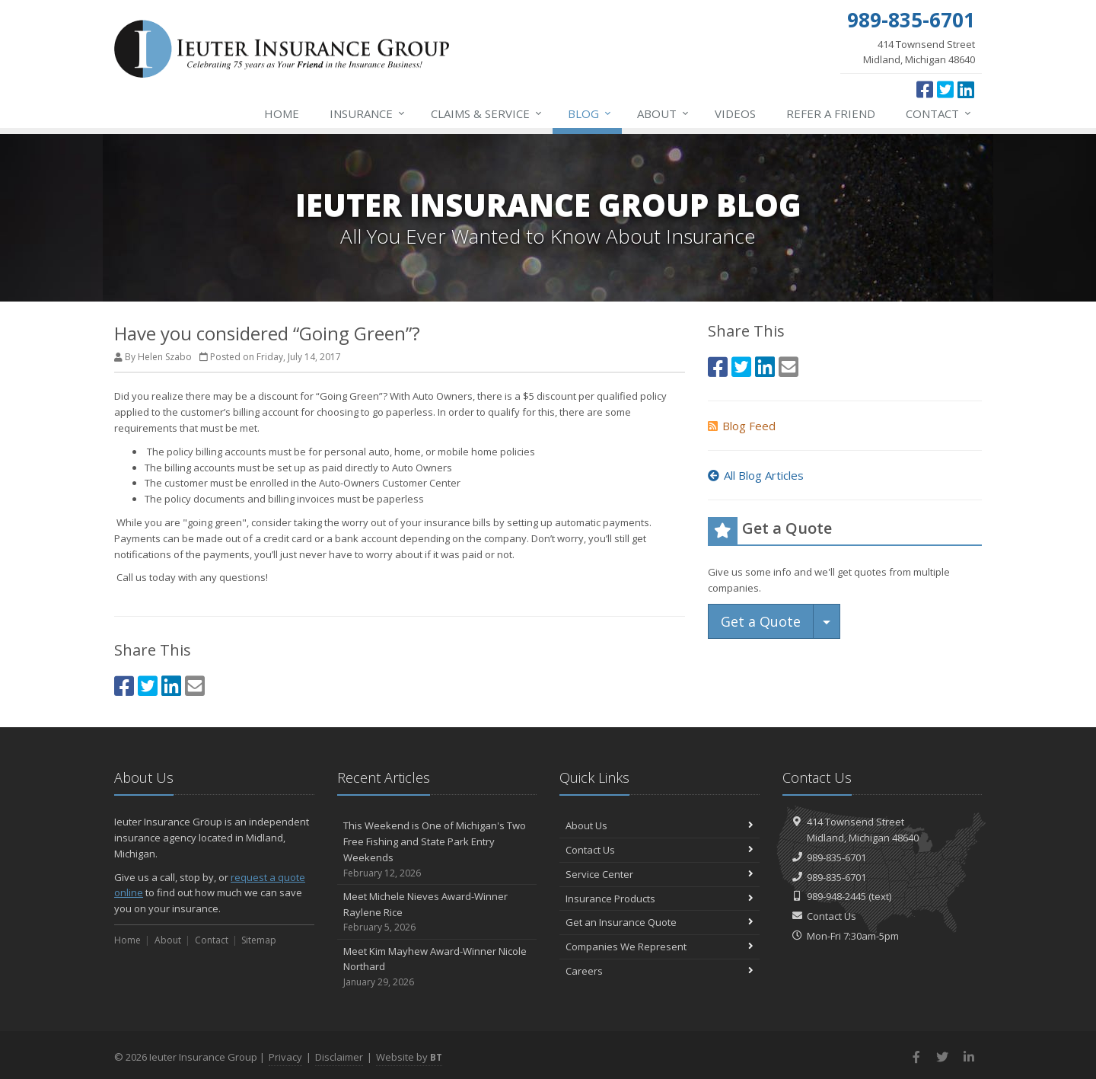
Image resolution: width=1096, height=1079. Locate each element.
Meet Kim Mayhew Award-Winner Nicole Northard (437, 967)
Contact (939, 113)
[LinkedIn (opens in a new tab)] (965, 89)
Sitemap (258, 940)
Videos (735, 113)
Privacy (285, 1057)
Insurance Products (660, 898)
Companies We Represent (660, 946)
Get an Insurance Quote (660, 922)
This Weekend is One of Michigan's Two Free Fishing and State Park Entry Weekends (437, 849)
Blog (590, 113)
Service (487, 113)
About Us (660, 825)
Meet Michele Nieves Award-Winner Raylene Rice (437, 912)
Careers (660, 971)
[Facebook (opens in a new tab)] (924, 89)
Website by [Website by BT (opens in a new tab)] (409, 1057)
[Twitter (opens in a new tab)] (945, 89)
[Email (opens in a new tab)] (195, 685)
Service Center (660, 874)
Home (281, 113)
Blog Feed (742, 425)
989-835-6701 (836, 857)
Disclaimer (339, 1057)
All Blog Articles (756, 475)
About (663, 113)
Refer (830, 113)
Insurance (368, 113)
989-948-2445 (836, 896)
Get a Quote (761, 621)
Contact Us (660, 850)
